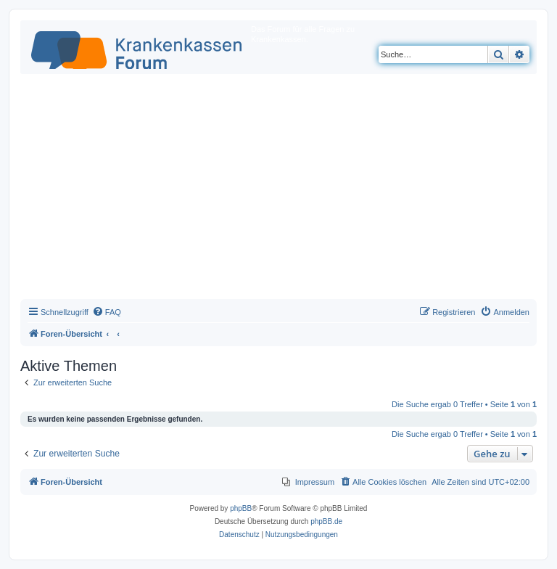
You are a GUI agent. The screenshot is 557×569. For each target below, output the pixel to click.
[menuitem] (106, 312)
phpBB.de (326, 521)
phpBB (241, 508)
